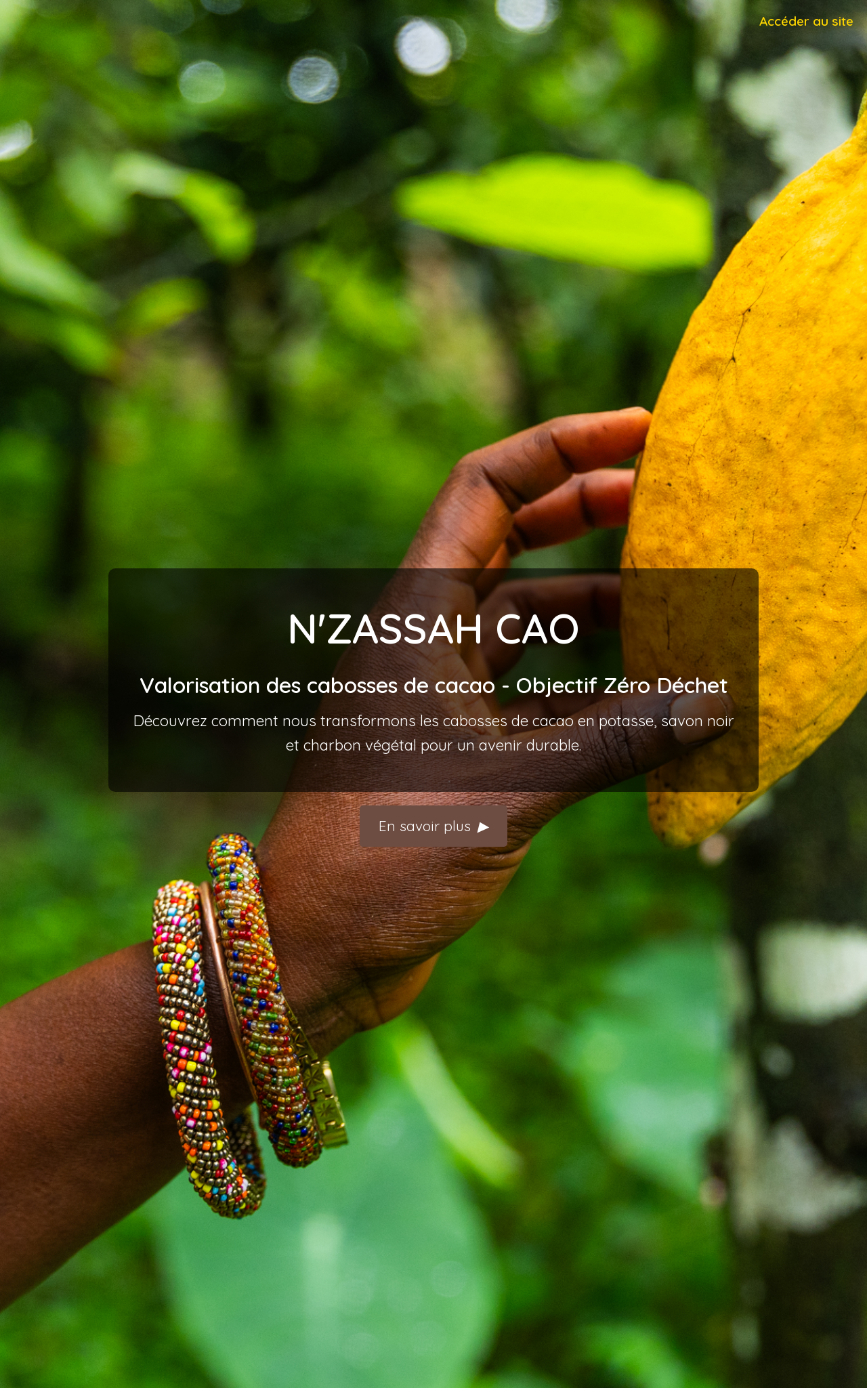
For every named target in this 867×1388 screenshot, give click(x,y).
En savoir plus (433, 826)
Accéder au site (806, 21)
